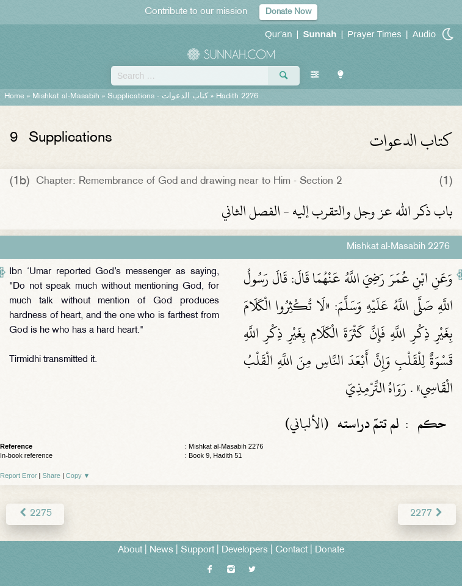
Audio (424, 34)
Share (51, 475)
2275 (35, 513)
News (161, 550)
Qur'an (278, 34)
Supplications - (157, 96)
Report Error (18, 475)
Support (197, 550)
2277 (427, 513)
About (130, 550)
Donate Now (288, 12)
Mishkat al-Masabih (65, 96)
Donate (329, 550)
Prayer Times (374, 34)
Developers (245, 550)
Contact (291, 550)
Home (14, 96)
